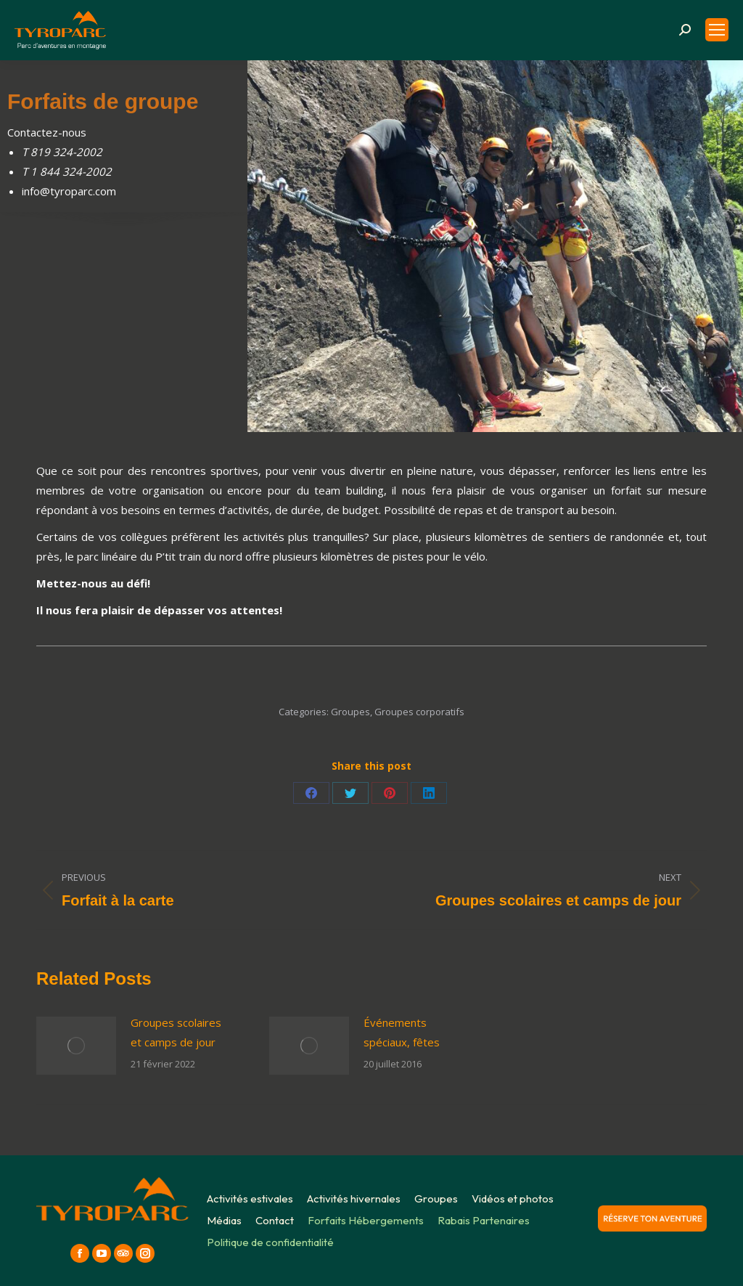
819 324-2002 (66, 152)
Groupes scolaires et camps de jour (176, 1032)
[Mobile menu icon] (716, 29)
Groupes (350, 711)
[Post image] (76, 1046)
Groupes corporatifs (419, 711)
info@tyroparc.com (69, 191)
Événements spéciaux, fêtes (402, 1032)
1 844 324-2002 (71, 171)
